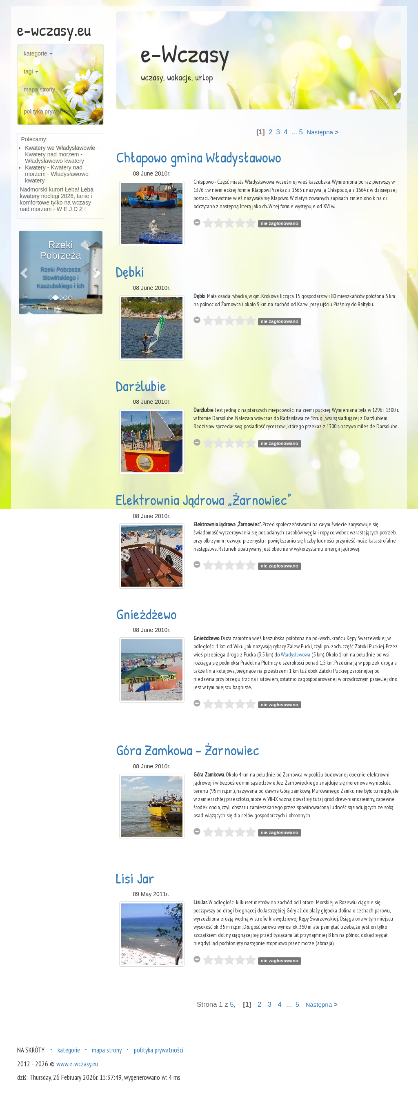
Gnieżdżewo (146, 614)
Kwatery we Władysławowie (60, 148)
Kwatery (35, 167)
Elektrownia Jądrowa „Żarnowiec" (203, 499)
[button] (25, 272)
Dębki (130, 271)
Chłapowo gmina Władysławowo (198, 157)
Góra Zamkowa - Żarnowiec (187, 750)
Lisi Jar (135, 878)
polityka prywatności (49, 111)
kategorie (38, 53)
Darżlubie (141, 386)
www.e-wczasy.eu (77, 1063)
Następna (322, 132)
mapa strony (39, 89)
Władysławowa (295, 654)
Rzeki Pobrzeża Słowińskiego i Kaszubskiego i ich (60, 277)
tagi (31, 71)
